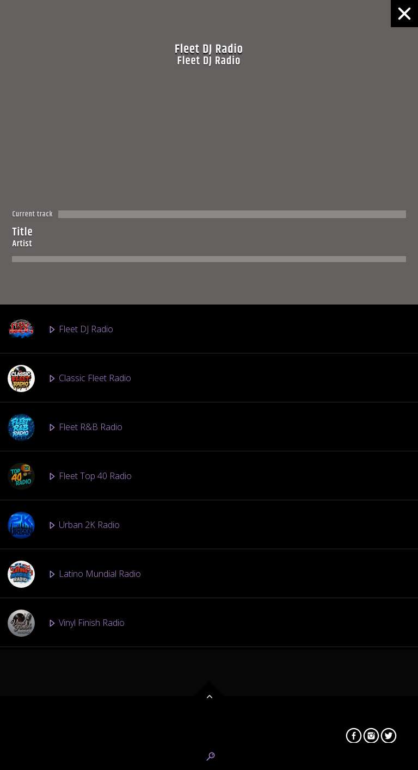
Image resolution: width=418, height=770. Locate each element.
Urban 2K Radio (64, 525)
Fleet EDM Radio (66, 672)
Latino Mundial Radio (74, 574)
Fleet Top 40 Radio (70, 476)
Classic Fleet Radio (69, 378)
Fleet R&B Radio (65, 427)
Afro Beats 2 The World (79, 721)
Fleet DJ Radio (60, 329)
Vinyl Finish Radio (66, 623)
